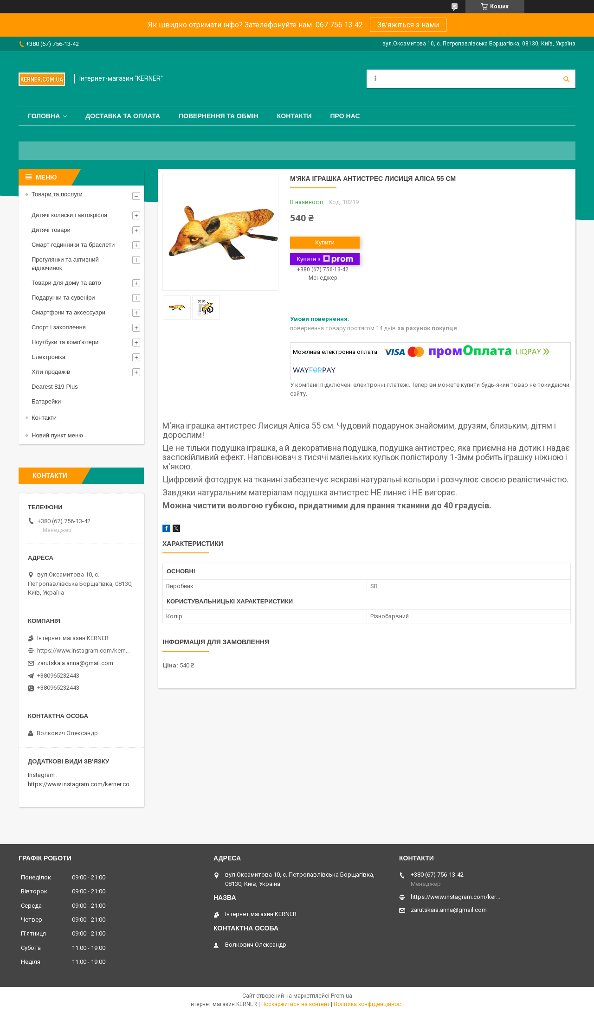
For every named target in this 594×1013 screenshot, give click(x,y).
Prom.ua (341, 996)
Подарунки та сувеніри (63, 297)
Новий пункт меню (57, 435)
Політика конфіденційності (369, 1004)
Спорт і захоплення (59, 327)
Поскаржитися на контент (295, 1004)
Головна (44, 116)
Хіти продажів (51, 371)
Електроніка (48, 356)
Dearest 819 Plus (55, 386)
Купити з (325, 259)
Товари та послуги (57, 194)
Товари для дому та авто (66, 282)
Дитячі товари (51, 229)
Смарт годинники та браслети (73, 244)
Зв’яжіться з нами (408, 24)
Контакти (294, 116)
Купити (325, 242)
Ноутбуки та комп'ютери (65, 342)
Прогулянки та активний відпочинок (65, 263)
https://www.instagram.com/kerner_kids (83, 650)
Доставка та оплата (122, 116)
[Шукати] (566, 79)
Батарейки (46, 401)
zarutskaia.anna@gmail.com (75, 663)
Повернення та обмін (218, 116)
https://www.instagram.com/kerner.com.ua (85, 784)
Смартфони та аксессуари (68, 312)
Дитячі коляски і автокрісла (69, 215)
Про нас (345, 116)
